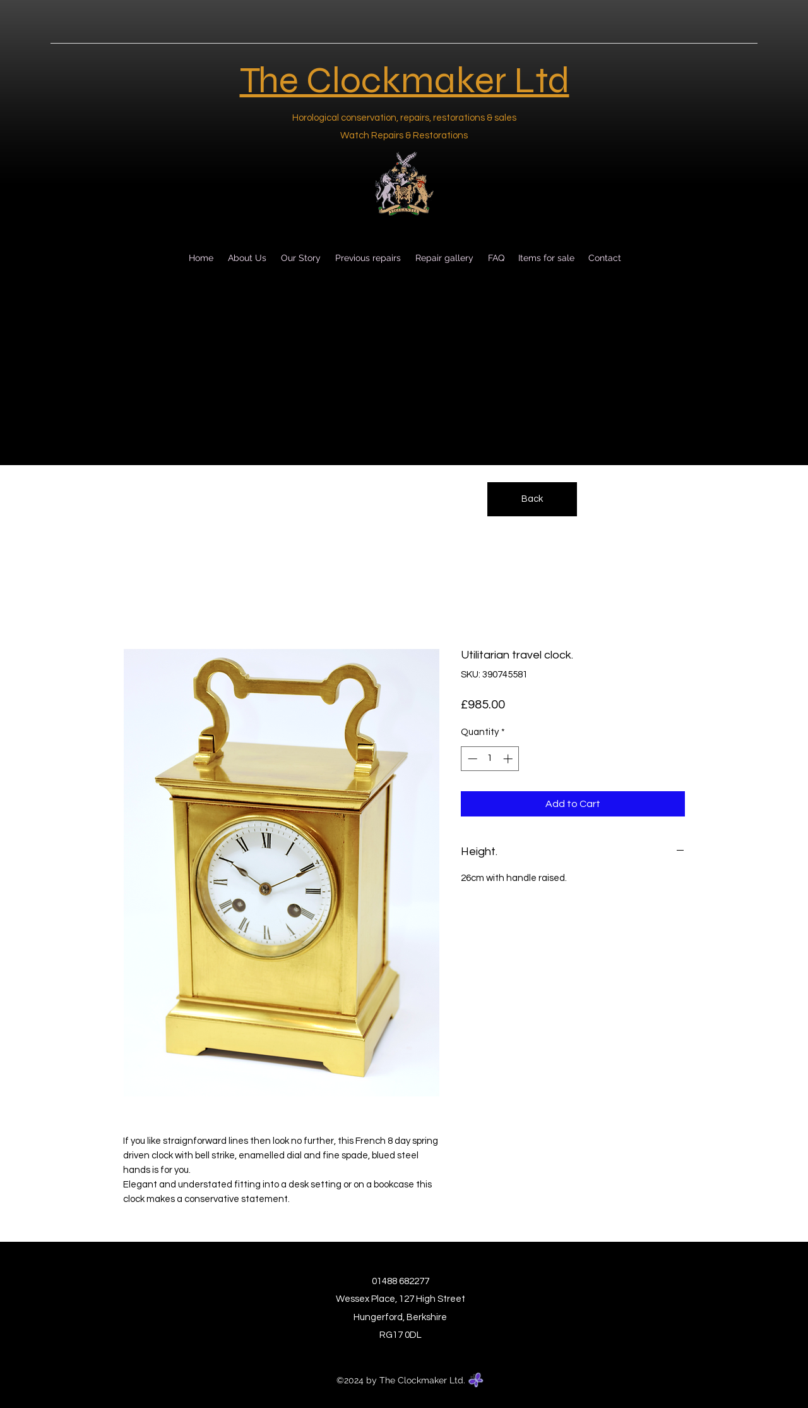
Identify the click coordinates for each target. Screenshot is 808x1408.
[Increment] (509, 758)
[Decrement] (471, 758)
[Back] (532, 499)
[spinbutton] (490, 758)
